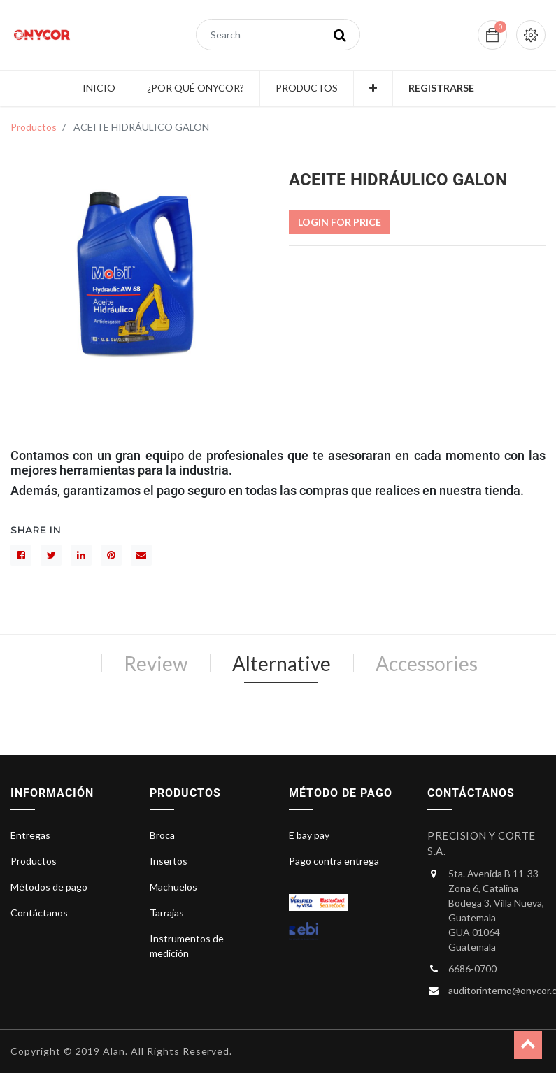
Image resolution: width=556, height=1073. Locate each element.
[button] (373, 88)
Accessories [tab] (427, 663)
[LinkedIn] (81, 555)
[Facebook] (20, 555)
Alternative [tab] (281, 663)
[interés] (111, 555)
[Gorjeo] (51, 555)
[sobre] (141, 555)
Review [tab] (155, 663)
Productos (33, 127)
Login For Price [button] (339, 222)
